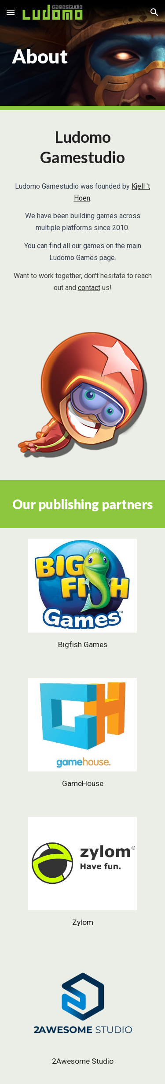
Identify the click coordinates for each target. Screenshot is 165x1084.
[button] (10, 12)
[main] (82, 55)
